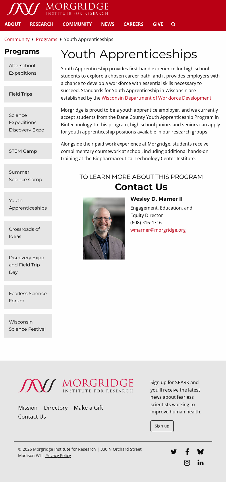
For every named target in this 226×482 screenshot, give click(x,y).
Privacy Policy (58, 455)
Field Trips (20, 94)
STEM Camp (23, 151)
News (107, 24)
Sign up (162, 426)
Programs (22, 51)
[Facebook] (187, 452)
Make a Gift (88, 407)
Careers (133, 24)
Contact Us (32, 416)
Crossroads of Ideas (24, 233)
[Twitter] (174, 452)
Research (41, 24)
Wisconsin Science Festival (27, 325)
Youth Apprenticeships (28, 204)
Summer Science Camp (25, 175)
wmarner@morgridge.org (158, 230)
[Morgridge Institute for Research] (75, 400)
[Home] (57, 9)
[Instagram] (187, 463)
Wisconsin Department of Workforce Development (156, 98)
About (13, 24)
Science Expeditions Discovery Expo (26, 123)
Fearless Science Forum (28, 297)
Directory (56, 407)
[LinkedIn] (200, 463)
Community (77, 24)
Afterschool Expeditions (22, 69)
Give (158, 24)
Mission (28, 407)
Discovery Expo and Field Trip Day (26, 265)
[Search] (173, 24)
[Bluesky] (200, 452)
